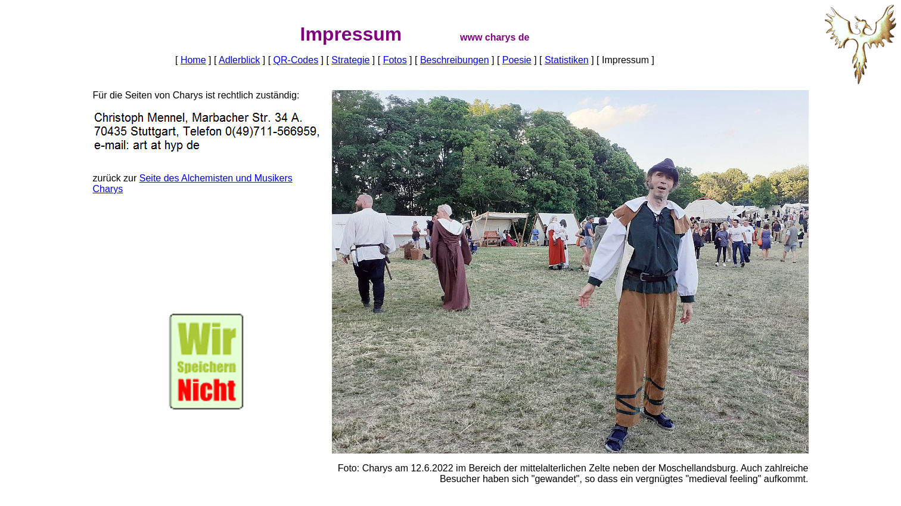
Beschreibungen (454, 60)
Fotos (395, 60)
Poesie (517, 60)
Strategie (350, 60)
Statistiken (567, 60)
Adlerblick (239, 60)
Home (193, 60)
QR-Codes (296, 60)
